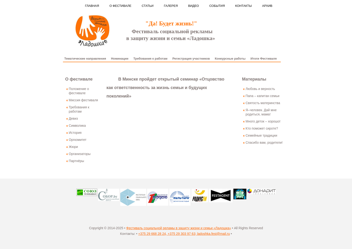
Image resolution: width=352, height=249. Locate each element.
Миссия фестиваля (83, 100)
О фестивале (120, 6)
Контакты (243, 6)
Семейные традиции (261, 135)
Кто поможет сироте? (262, 128)
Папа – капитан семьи (263, 96)
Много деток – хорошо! (263, 121)
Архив (267, 6)
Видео (193, 6)
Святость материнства (263, 103)
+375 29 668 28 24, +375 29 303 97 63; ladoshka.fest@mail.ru (184, 234)
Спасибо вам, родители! (264, 142)
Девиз (73, 118)
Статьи (147, 6)
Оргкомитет (78, 140)
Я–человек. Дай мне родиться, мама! (261, 112)
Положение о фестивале (79, 91)
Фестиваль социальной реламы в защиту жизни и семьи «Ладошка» (178, 228)
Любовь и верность (260, 89)
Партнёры (76, 161)
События (217, 6)
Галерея (171, 6)
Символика (77, 125)
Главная (92, 6)
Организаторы (80, 154)
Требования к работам (79, 109)
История (75, 133)
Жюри (73, 147)
